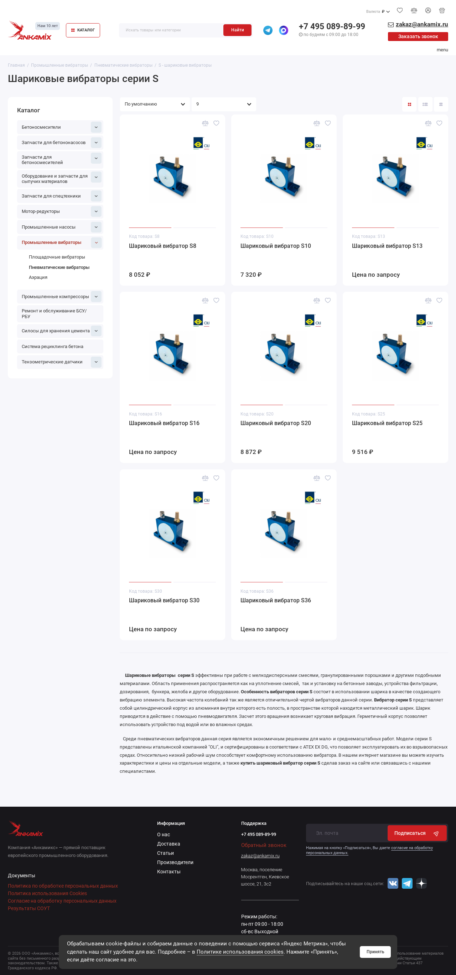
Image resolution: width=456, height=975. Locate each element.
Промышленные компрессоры (62, 296)
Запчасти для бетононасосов (62, 142)
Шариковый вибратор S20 (275, 423)
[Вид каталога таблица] (441, 104)
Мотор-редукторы (62, 211)
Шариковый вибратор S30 (164, 600)
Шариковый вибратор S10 (275, 246)
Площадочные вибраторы (57, 257)
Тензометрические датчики (62, 362)
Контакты (169, 871)
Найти (237, 29)
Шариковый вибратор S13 (387, 246)
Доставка (168, 844)
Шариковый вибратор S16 (164, 423)
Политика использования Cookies (47, 893)
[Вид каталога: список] (425, 104)
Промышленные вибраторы (62, 242)
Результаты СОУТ (29, 908)
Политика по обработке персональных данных (63, 886)
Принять (375, 951)
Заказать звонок (418, 36)
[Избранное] (400, 10)
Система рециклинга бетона (52, 346)
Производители (175, 862)
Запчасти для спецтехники (62, 195)
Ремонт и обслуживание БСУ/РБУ (54, 313)
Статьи (165, 853)
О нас (163, 834)
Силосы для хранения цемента (62, 331)
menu (442, 49)
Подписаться (417, 833)
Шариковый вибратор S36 (275, 600)
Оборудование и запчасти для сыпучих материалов (62, 178)
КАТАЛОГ (83, 30)
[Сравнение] (414, 10)
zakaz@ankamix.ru (260, 855)
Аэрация (38, 277)
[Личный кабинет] (428, 10)
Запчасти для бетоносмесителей (62, 159)
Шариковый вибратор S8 (162, 246)
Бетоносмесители (62, 127)
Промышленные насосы (62, 227)
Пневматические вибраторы (59, 267)
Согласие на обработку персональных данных (62, 901)
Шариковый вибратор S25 (387, 423)
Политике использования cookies (240, 952)
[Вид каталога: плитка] (409, 104)
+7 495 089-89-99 (332, 26)
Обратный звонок (263, 845)
